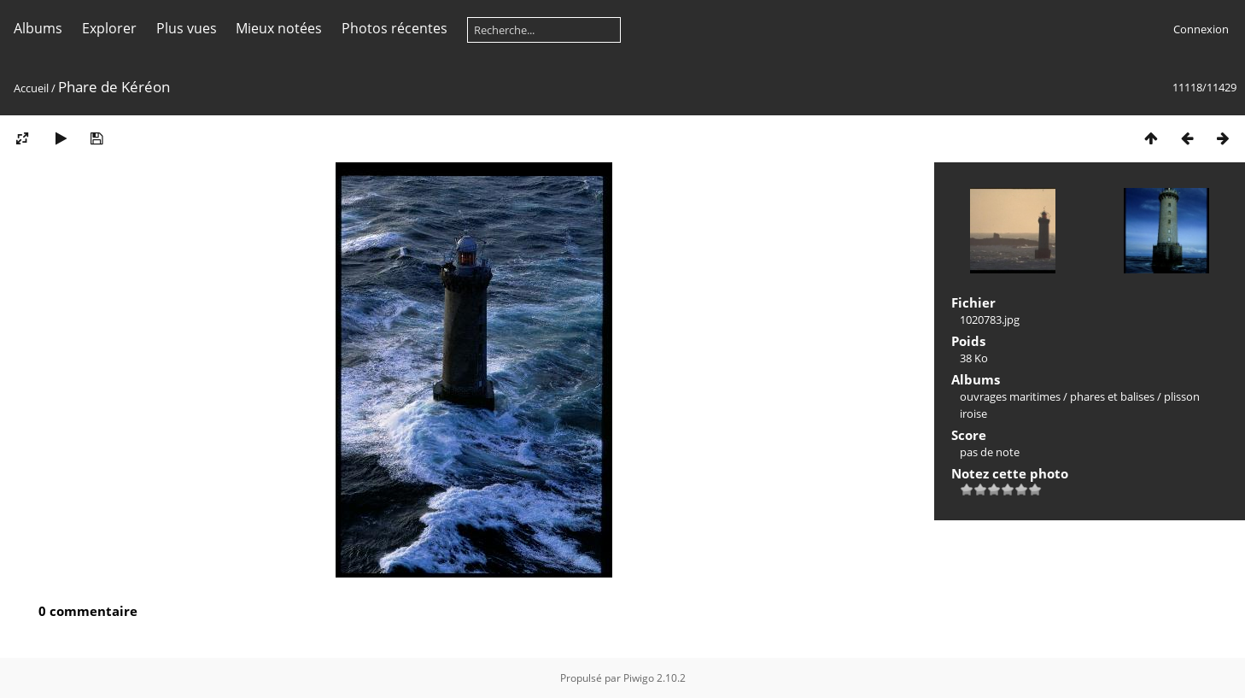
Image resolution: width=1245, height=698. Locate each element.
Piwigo (638, 678)
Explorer (109, 28)
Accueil (31, 88)
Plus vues (186, 28)
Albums (38, 28)
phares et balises (1112, 396)
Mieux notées (279, 28)
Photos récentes (394, 28)
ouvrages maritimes (1010, 396)
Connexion (1201, 29)
